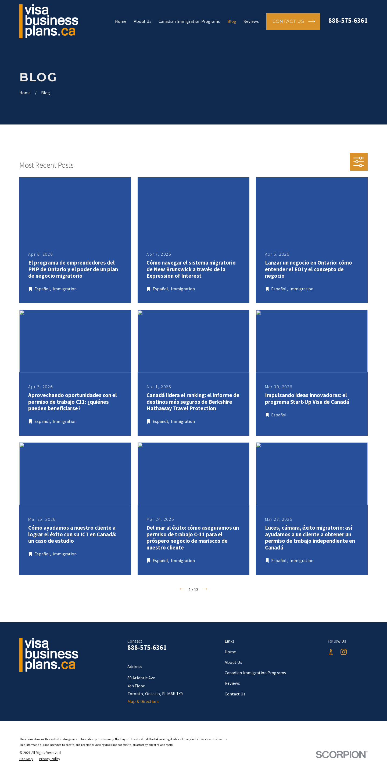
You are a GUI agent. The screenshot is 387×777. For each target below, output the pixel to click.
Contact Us (235, 694)
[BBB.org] (331, 652)
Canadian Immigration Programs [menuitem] (189, 21)
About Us (233, 662)
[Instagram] (344, 652)
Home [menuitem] (120, 21)
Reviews (232, 683)
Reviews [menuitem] (251, 21)
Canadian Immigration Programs (255, 672)
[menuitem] (26, 758)
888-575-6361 (348, 20)
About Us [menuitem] (142, 21)
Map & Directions (143, 701)
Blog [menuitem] (231, 21)
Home (230, 651)
